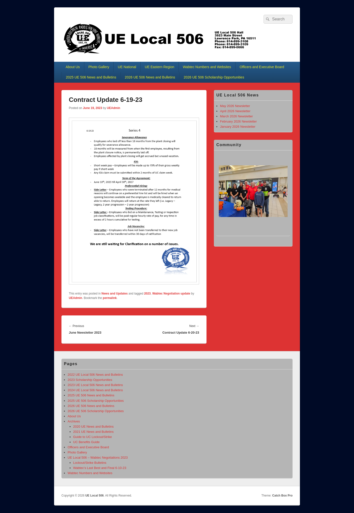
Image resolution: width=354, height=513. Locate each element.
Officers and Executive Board (262, 67)
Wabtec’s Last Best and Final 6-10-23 (99, 468)
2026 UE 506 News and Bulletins (150, 77)
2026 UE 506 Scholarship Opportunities (214, 77)
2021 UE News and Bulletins (93, 432)
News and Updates (115, 293)
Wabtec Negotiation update (171, 293)
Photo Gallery (98, 67)
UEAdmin (113, 108)
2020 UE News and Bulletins (93, 426)
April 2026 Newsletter (235, 111)
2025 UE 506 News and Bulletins (91, 77)
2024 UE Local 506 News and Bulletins (95, 390)
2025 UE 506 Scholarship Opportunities (96, 401)
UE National (127, 67)
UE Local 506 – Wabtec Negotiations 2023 (98, 457)
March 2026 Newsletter (236, 116)
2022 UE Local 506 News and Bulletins (95, 374)
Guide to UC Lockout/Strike (92, 437)
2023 (147, 293)
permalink (110, 298)
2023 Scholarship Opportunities (90, 380)
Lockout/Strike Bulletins (89, 463)
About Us (73, 67)
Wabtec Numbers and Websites (207, 67)
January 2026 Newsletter (237, 126)
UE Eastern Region (159, 67)
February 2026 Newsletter (238, 121)
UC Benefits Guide (86, 442)
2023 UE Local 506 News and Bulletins (95, 385)
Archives (74, 421)
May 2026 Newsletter (235, 106)
